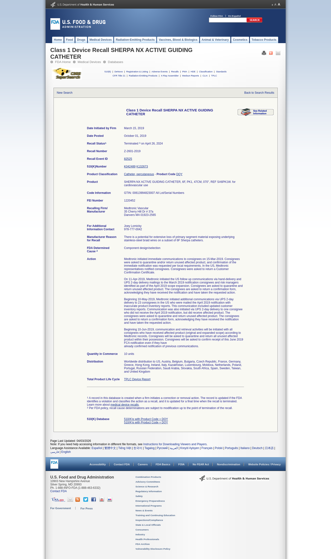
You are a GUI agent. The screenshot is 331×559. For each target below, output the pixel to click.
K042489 (130, 166)
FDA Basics (163, 464)
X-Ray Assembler (170, 75)
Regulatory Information (149, 491)
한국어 (137, 448)
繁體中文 (110, 448)
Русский (162, 448)
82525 (128, 159)
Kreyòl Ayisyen (189, 448)
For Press (86, 508)
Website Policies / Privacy (264, 464)
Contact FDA (122, 464)
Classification (206, 71)
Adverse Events (159, 71)
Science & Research (147, 486)
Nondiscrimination (228, 464)
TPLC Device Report (137, 379)
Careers (143, 464)
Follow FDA (217, 16)
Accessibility (98, 464)
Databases (115, 62)
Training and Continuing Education (155, 515)
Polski (219, 448)
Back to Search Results (259, 92)
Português (231, 448)
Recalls (175, 71)
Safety (139, 496)
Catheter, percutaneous (139, 174)
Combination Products (148, 477)
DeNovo (118, 71)
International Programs (149, 505)
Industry (140, 534)
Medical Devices (89, 62)
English (66, 452)
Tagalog (149, 448)
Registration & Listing (137, 71)
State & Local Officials (148, 525)
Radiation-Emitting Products (143, 75)
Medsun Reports (190, 75)
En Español (234, 16)
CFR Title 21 (119, 75)
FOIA (181, 464)
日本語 (269, 448)
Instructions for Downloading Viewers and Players (175, 444)
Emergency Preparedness (150, 501)
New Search (64, 92)
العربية (174, 448)
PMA (184, 71)
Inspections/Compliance (149, 520)
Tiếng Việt (124, 448)
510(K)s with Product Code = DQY (146, 419)
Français (206, 448)
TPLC (214, 75)
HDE (193, 71)
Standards (221, 71)
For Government (60, 508)
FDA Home (63, 62)
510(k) (107, 71)
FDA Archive (143, 544)
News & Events (144, 510)
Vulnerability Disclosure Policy (153, 548)
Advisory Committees (148, 481)
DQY (179, 174)
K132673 (142, 166)
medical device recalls (124, 404)
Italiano (245, 448)
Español (96, 448)
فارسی (54, 452)
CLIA (205, 75)
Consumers (142, 529)
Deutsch (257, 448)
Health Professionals (147, 539)
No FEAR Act (201, 464)
